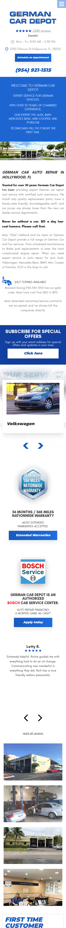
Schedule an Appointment (33, 57)
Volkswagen (20, 424)
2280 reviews (42, 31)
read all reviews (33, 733)
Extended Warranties (33, 535)
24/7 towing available (30, 282)
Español (33, 35)
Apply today (33, 622)
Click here (33, 353)
